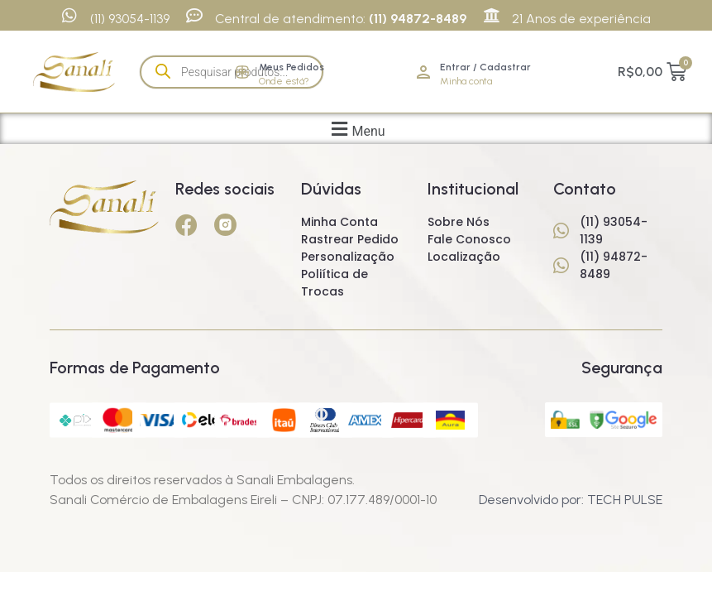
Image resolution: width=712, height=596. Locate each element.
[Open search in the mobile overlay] (231, 72)
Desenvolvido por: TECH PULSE (570, 499)
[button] (355, 128)
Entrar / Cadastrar (485, 67)
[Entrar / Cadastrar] (423, 72)
